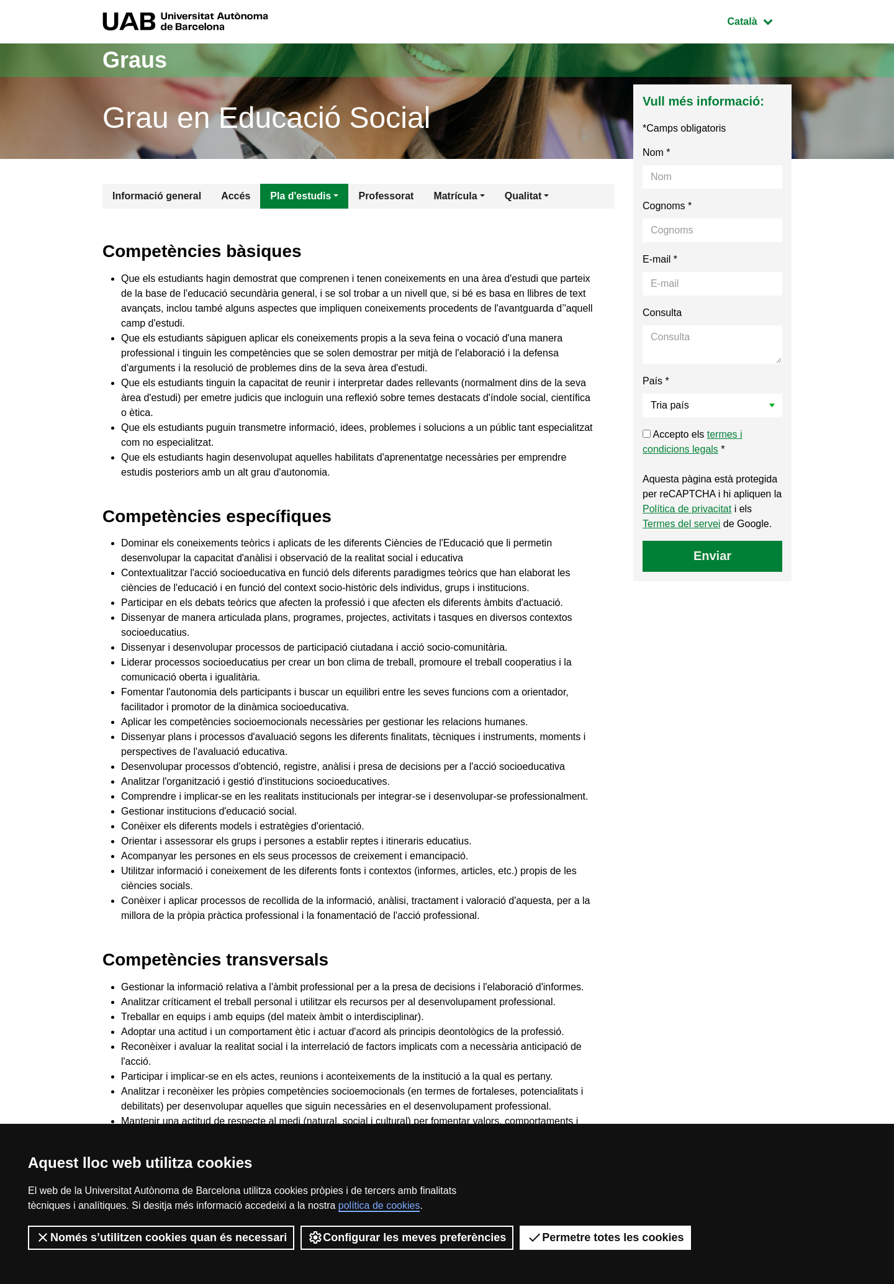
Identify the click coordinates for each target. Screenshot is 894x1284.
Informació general (156, 196)
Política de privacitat (687, 509)
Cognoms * (667, 206)
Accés (235, 196)
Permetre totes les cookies (605, 1237)
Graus (134, 60)
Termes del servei (681, 523)
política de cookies (379, 1205)
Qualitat (523, 196)
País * (656, 381)
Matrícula (455, 196)
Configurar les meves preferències (407, 1237)
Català (759, 20)
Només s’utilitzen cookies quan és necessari (161, 1237)
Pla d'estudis (300, 196)
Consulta (662, 312)
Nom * (656, 152)
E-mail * (660, 259)
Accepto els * (693, 441)
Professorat (385, 196)
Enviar (712, 556)
